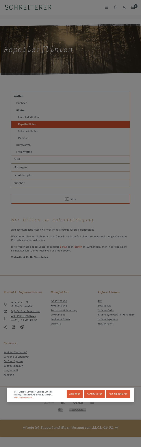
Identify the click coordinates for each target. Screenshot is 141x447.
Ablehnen (74, 394)
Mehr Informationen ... (24, 398)
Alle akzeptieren (118, 394)
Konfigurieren (94, 394)
